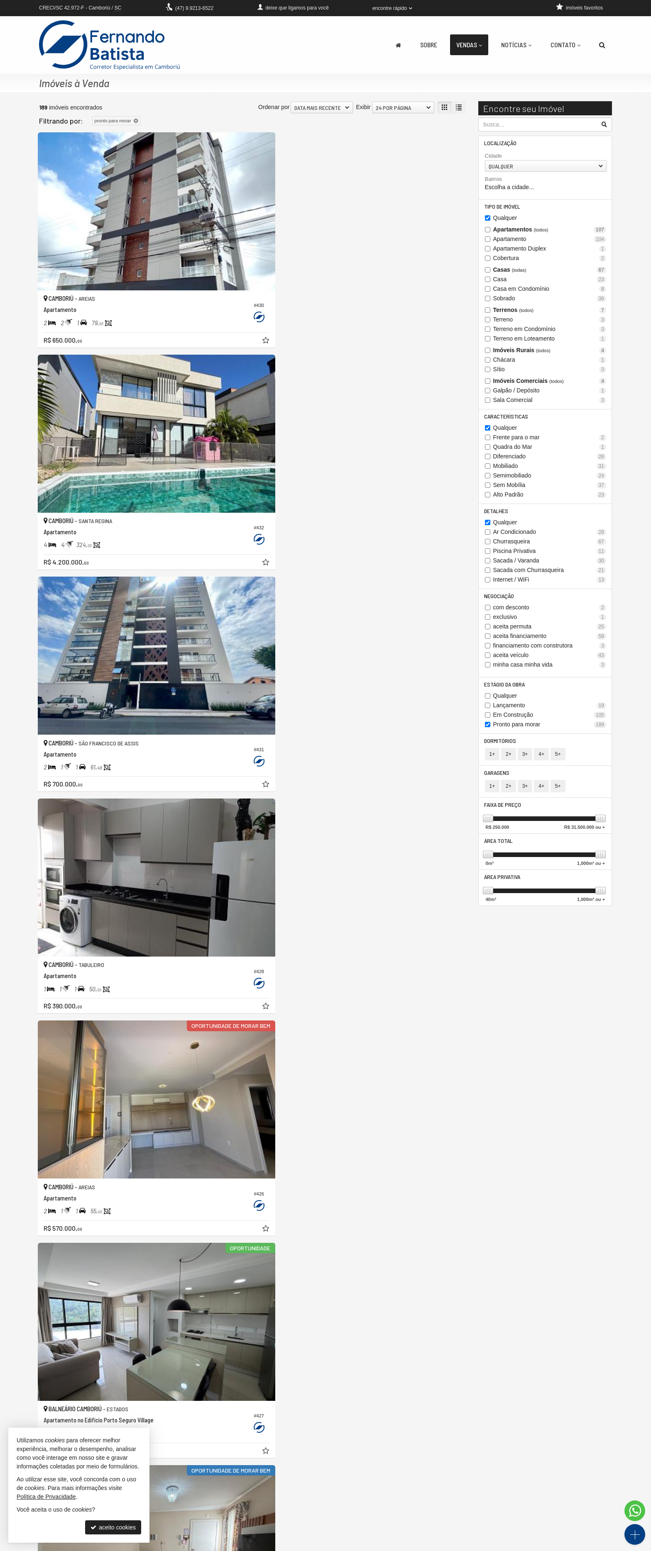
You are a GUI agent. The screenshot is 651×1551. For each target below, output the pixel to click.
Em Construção (550, 719)
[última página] (459, 1418)
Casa (550, 281)
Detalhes (497, 513)
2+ (509, 760)
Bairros (493, 180)
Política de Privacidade (311, 1545)
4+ (541, 760)
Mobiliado (550, 468)
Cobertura (550, 259)
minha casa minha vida (550, 668)
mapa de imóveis (264, 1527)
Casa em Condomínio (550, 290)
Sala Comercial (550, 401)
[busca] (602, 44)
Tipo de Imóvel (503, 207)
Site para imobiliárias (561, 1544)
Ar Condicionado (550, 535)
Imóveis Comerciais (550, 382)
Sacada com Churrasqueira (550, 573)
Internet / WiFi (550, 583)
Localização (501, 143)
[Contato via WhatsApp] (634, 1510)
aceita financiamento (550, 640)
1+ (492, 760)
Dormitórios (501, 746)
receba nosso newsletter (274, 1503)
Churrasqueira (550, 544)
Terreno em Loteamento (550, 340)
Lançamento (550, 710)
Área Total (499, 848)
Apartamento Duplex (550, 250)
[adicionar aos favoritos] (167, 275)
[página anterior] (375, 1418)
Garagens (497, 778)
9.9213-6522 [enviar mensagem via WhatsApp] (194, 8)
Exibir (363, 107)
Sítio (550, 371)
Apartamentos (550, 231)
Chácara (550, 361)
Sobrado (550, 300)
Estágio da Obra (505, 688)
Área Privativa (503, 885)
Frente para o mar (550, 439)
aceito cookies (113, 1527)
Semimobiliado (550, 478)
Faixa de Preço (503, 811)
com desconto (550, 611)
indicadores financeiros (272, 1511)
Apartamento (550, 240)
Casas (550, 271)
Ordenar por (273, 107)
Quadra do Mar (550, 449)
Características (507, 418)
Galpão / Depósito (550, 392)
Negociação (500, 599)
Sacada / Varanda (550, 563)
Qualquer (505, 219)
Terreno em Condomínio (550, 330)
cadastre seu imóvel (268, 1519)
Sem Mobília (550, 487)
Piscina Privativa (550, 554)
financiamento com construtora (550, 649)
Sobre (428, 45)
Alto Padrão (550, 497)
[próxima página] (444, 1418)
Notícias (516, 45)
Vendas (469, 45)
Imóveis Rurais (550, 351)
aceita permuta (550, 630)
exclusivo (550, 621)
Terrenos (550, 311)
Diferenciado (550, 459)
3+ (525, 760)
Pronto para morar (550, 729)
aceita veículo (550, 659)
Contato (565, 45)
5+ (558, 760)
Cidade (493, 156)
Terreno (550, 321)
